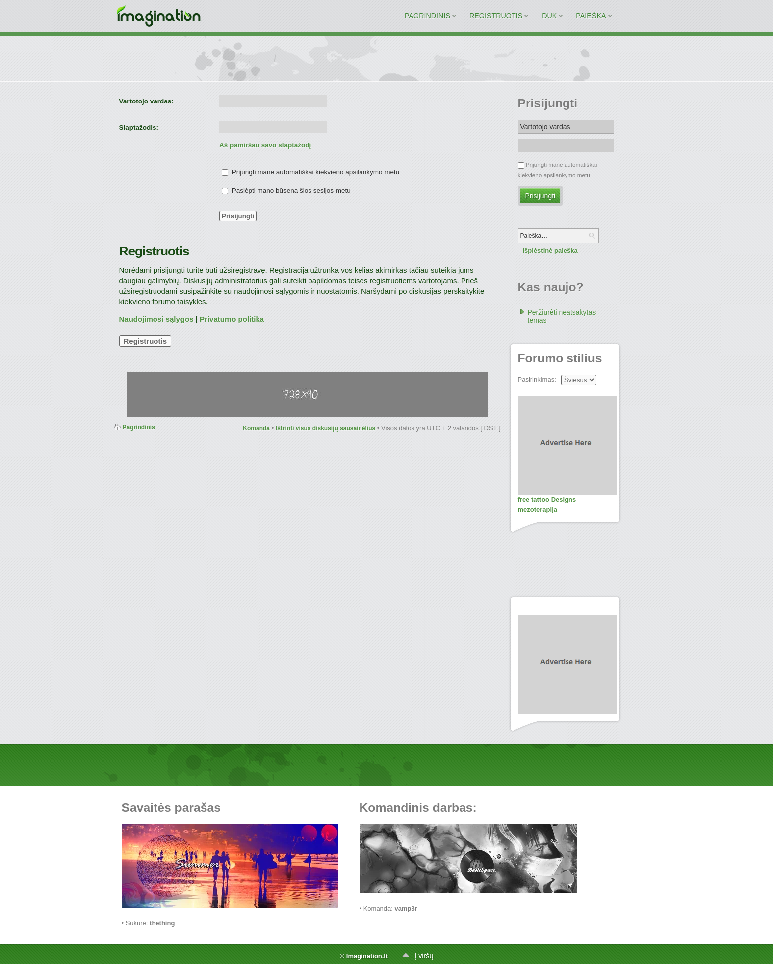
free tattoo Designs (547, 499)
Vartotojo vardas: (146, 101)
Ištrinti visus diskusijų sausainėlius (325, 428)
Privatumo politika (232, 319)
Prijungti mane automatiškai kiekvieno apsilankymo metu (310, 172)
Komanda (256, 428)
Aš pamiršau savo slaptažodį (265, 145)
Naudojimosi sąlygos (156, 319)
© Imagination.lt (364, 956)
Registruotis (145, 341)
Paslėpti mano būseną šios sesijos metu (286, 190)
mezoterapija (537, 509)
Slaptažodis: (139, 127)
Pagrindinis (139, 427)
